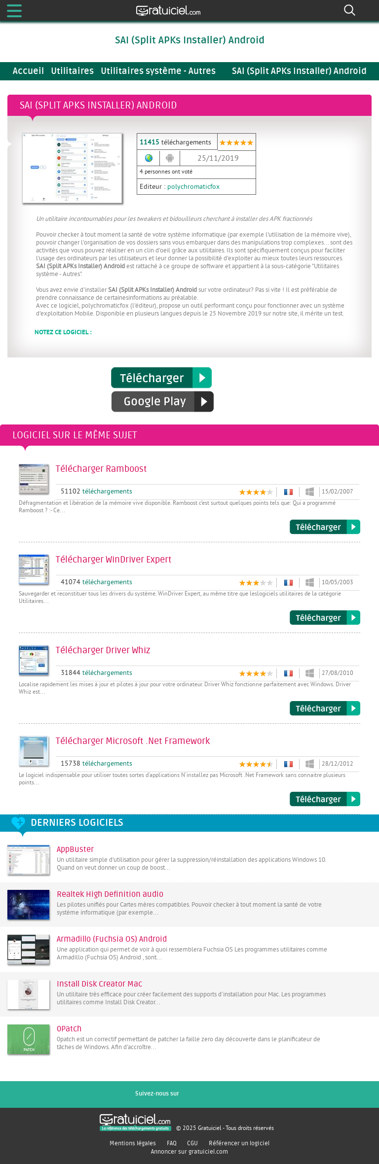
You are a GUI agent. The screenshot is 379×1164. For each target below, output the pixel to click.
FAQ (172, 1143)
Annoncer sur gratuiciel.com (189, 1151)
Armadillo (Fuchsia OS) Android (112, 939)
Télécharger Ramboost (325, 527)
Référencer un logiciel (239, 1143)
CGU (192, 1143)
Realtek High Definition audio (110, 894)
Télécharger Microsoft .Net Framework (325, 799)
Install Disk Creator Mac (99, 984)
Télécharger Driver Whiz (325, 708)
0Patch (69, 1028)
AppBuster (75, 849)
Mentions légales (133, 1143)
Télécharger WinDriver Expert (325, 617)
